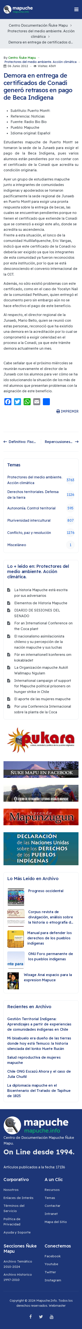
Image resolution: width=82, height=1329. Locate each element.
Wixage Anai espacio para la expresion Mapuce (48, 977)
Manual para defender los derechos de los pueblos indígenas (49, 938)
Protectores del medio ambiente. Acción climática (40, 62)
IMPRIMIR (67, 411)
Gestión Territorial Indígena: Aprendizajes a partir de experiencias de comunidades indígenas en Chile (39, 1024)
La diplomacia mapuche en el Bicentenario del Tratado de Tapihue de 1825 (38, 1090)
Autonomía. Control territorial (41, 508)
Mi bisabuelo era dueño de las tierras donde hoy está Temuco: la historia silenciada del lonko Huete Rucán (39, 1043)
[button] (76, 9)
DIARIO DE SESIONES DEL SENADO (37, 613)
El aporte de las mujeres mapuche (42, 699)
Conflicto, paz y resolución (41, 532)
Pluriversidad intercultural (41, 520)
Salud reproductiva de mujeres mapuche (33, 1060)
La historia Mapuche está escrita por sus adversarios (41, 593)
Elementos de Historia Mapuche (40, 603)
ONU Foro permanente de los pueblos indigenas (50, 956)
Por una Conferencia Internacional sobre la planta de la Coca (42, 709)
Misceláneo (41, 544)
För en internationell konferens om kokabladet (42, 657)
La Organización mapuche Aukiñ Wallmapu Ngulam (41, 670)
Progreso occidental (45, 891)
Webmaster (57, 1306)
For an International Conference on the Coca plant (43, 626)
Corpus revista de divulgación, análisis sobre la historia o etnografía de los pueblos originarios (50, 917)
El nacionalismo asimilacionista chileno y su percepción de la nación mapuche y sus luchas (39, 642)
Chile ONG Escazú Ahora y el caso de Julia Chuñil (39, 1074)
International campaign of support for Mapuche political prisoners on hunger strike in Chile (42, 686)
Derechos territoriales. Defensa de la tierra (41, 495)
